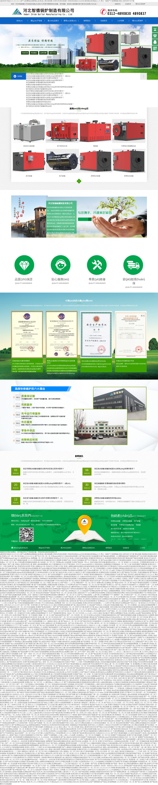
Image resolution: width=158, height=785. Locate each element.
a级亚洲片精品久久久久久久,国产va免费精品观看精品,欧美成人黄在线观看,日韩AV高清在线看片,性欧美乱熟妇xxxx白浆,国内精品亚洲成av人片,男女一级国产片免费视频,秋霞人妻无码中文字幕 (67, 1)
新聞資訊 (87, 21)
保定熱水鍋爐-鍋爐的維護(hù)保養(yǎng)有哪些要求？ (45, 80)
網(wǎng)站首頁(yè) (21, 548)
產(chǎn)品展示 (53, 21)
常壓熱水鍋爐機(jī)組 (128, 146)
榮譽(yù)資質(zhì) (70, 21)
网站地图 (138, 554)
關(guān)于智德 (36, 21)
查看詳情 (83, 232)
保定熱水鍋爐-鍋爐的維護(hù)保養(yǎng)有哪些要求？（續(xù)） (48, 76)
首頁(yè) (19, 21)
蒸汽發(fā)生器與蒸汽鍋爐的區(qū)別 (39, 89)
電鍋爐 (95, 146)
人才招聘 (120, 21)
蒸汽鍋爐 (62, 176)
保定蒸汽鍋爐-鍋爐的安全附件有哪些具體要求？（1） (45, 78)
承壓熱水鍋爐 (95, 176)
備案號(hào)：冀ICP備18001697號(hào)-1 (125, 532)
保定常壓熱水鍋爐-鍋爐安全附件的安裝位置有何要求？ (45, 74)
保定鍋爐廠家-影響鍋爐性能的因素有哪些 (40, 82)
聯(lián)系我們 (140, 4)
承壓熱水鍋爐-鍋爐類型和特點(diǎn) (38, 85)
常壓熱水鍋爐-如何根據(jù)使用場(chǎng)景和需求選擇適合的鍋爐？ (50, 87)
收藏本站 (118, 4)
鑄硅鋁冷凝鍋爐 (28, 146)
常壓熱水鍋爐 (115, 521)
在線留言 (128, 4)
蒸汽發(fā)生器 (62, 146)
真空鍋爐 (29, 176)
